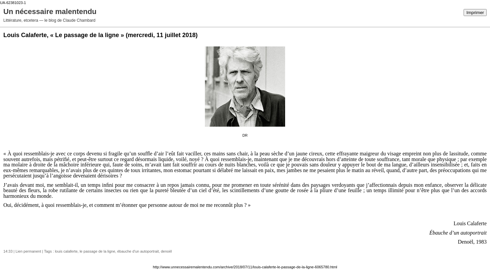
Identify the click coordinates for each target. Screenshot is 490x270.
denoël (166, 251)
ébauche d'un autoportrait (138, 251)
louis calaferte (66, 251)
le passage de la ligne (97, 251)
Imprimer (475, 12)
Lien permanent (28, 251)
